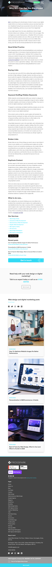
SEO (9, 22)
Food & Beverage (12, 520)
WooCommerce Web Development (19, 228)
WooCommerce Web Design (15, 496)
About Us (10, 486)
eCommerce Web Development (18, 226)
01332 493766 (11, 550)
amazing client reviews (31, 477)
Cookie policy (11, 522)
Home (9, 484)
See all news (11, 308)
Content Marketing (13, 510)
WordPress (11, 502)
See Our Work (13, 242)
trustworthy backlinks (13, 60)
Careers (10, 492)
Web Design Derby (14, 224)
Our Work (10, 490)
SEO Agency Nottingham (16, 238)
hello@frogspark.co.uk (13, 547)
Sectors (10, 516)
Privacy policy (11, 523)
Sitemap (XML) (12, 527)
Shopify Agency (12, 498)
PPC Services (13, 234)
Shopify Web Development (17, 230)
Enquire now (36, 2)
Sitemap (10, 525)
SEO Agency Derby (15, 232)
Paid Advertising (12, 514)
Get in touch (32, 266)
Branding (10, 504)
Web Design (11, 494)
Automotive (11, 518)
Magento (10, 500)
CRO (9, 512)
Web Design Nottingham (16, 236)
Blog (9, 488)
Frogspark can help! (18, 212)
